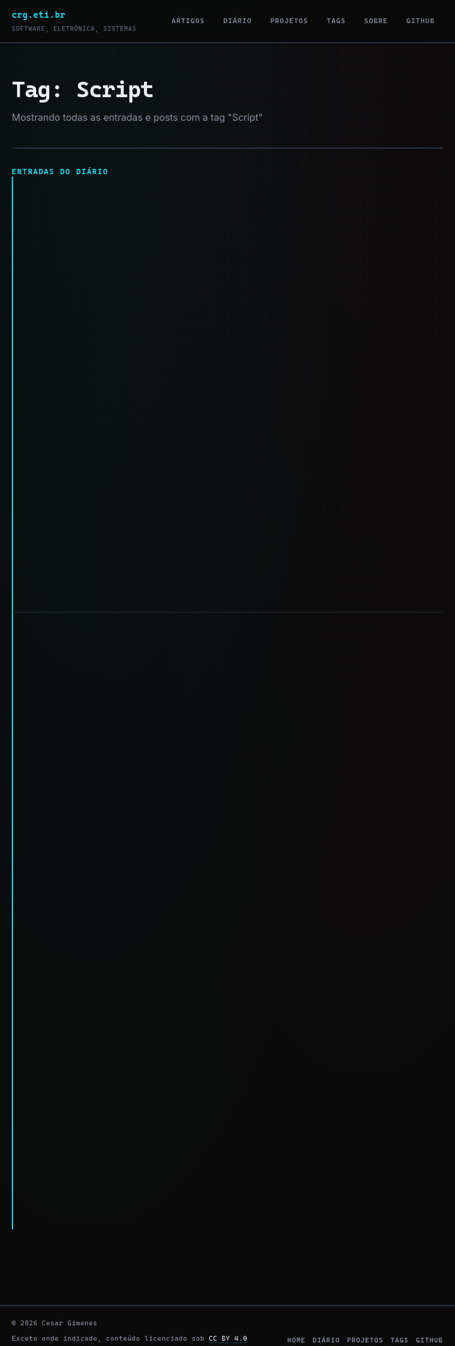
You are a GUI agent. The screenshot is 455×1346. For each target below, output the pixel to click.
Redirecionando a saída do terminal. (119, 620)
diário (326, 1311)
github (429, 1311)
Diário (237, 21)
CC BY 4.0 (228, 1309)
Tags (336, 21)
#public (54, 581)
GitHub (420, 21)
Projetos (289, 21)
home (296, 1311)
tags (399, 1311)
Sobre (376, 21)
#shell (93, 1178)
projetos (365, 1311)
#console (190, 1178)
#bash (99, 581)
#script (143, 581)
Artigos (188, 21)
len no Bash (51, 184)
